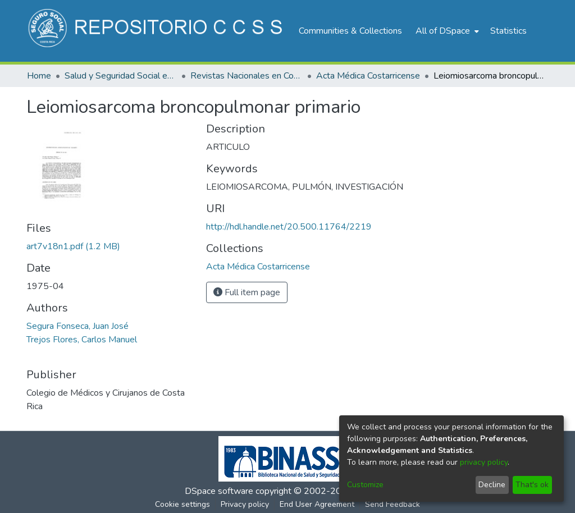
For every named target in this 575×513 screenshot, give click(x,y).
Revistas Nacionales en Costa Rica (246, 76)
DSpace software (219, 491)
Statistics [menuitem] (508, 31)
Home (39, 76)
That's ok (532, 484)
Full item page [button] (246, 292)
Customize (365, 484)
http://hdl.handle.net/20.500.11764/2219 (289, 227)
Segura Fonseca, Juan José (77, 326)
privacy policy (484, 462)
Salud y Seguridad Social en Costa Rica (121, 76)
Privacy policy (245, 504)
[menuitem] (446, 31)
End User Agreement (317, 504)
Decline (491, 484)
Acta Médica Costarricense (368, 76)
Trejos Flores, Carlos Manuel (81, 339)
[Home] (157, 30)
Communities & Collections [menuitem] (350, 31)
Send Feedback (392, 504)
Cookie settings (182, 504)
